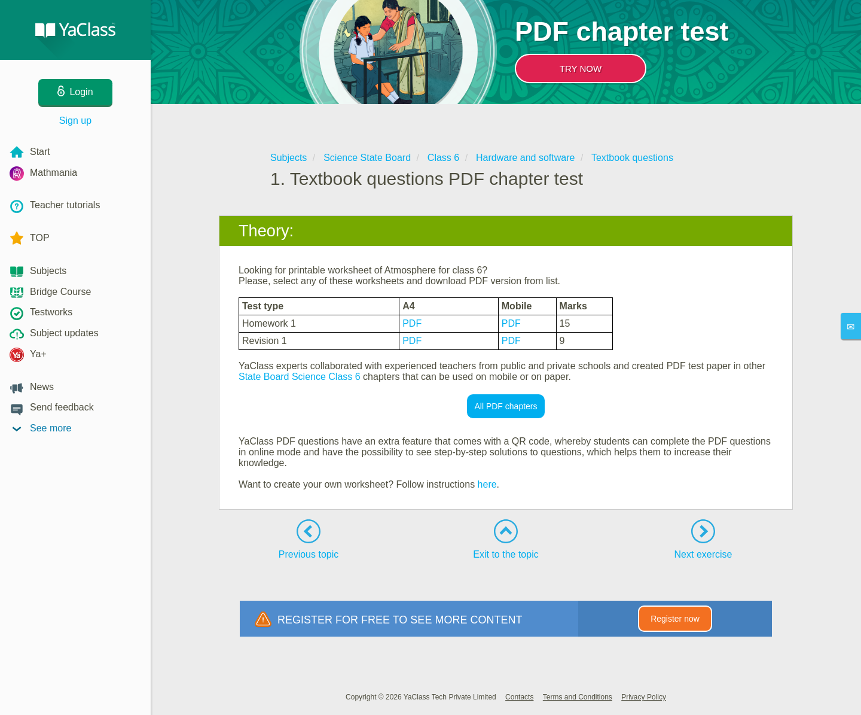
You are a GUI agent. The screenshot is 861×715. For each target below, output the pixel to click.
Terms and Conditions (577, 697)
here (487, 484)
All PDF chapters (505, 406)
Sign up (75, 120)
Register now (675, 618)
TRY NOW (581, 68)
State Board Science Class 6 (300, 377)
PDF (412, 323)
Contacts (519, 697)
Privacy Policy (643, 697)
